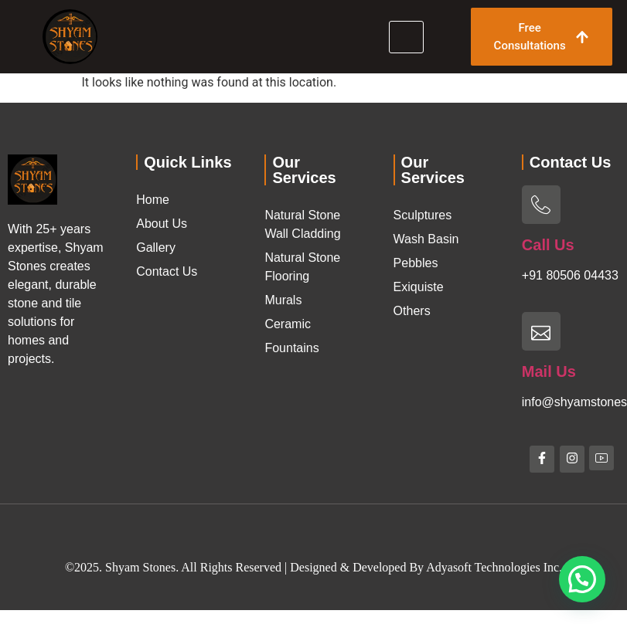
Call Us (548, 244)
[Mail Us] (541, 331)
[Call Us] (541, 204)
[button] (582, 579)
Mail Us (549, 371)
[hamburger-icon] (406, 37)
